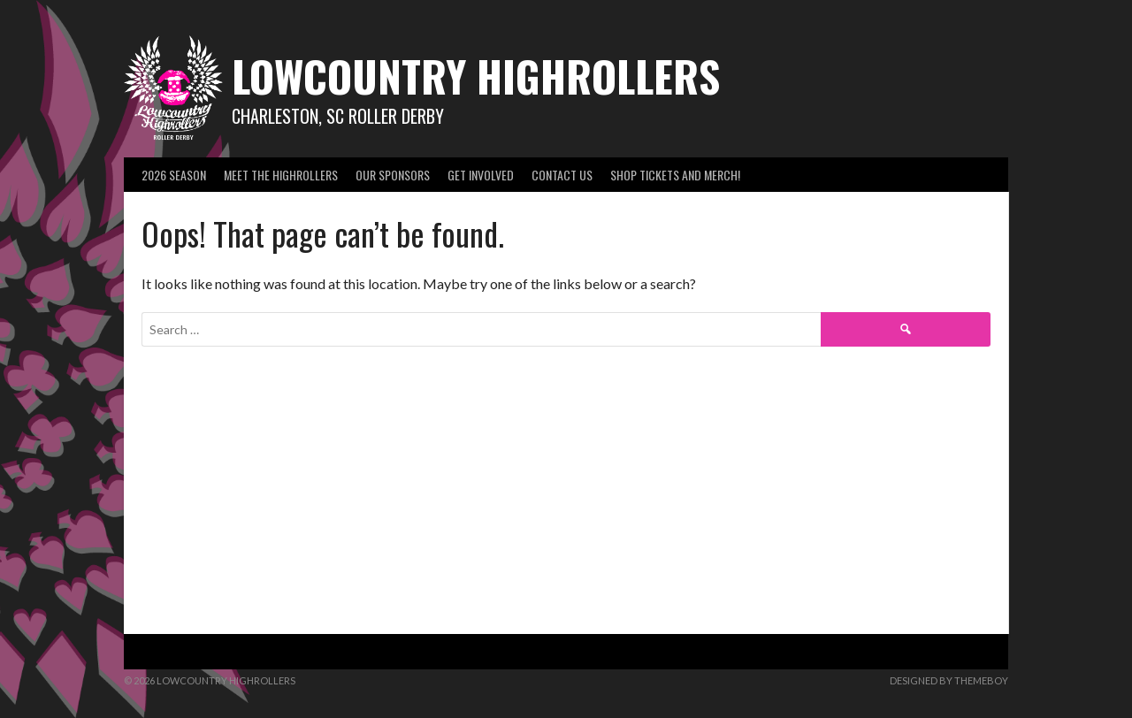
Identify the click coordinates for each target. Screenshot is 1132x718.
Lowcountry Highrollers (476, 75)
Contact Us (562, 174)
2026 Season (174, 174)
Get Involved (480, 174)
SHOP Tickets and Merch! (675, 174)
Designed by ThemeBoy (949, 680)
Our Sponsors (393, 174)
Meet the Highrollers (281, 174)
